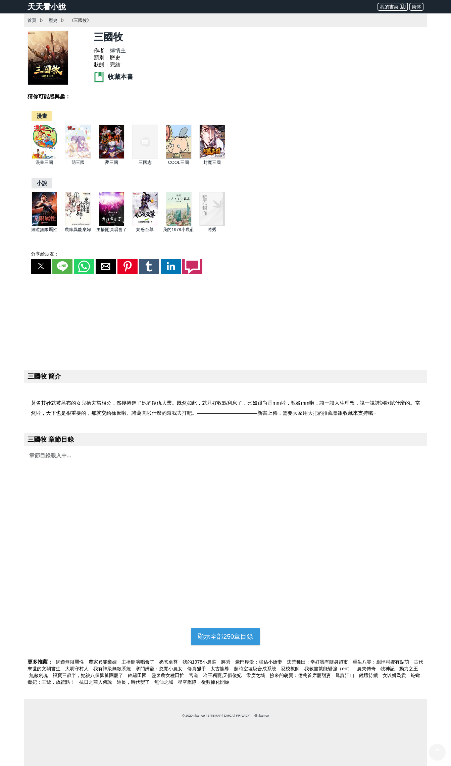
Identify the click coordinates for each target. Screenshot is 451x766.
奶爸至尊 (145, 229)
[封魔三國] (212, 157)
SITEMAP (214, 715)
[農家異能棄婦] (78, 224)
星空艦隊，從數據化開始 (204, 682)
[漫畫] (42, 116)
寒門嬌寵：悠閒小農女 (160, 668)
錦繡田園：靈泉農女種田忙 (157, 675)
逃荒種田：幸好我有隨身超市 (318, 662)
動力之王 (408, 668)
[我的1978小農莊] (179, 224)
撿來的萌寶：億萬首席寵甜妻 (301, 675)
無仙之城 (164, 682)
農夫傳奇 (367, 668)
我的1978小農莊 (178, 229)
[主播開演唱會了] (111, 224)
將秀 (212, 229)
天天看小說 (47, 6)
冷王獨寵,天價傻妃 (223, 675)
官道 (194, 675)
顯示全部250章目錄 (225, 636)
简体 (416, 6)
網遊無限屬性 (44, 229)
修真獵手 (197, 668)
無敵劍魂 (39, 675)
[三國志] (145, 157)
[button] (41, 266)
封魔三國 (212, 162)
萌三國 (78, 162)
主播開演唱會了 (111, 229)
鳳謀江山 (346, 675)
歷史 (53, 20)
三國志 (145, 162)
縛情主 (118, 50)
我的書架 (393, 6)
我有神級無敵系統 (112, 668)
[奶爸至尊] (145, 224)
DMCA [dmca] (229, 715)
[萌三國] (78, 157)
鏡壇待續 (369, 675)
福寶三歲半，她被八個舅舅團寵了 (88, 675)
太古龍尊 (220, 668)
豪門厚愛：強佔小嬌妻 (259, 662)
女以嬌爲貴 (395, 675)
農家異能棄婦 (78, 229)
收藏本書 (113, 76)
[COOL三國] (179, 157)
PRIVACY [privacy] (243, 715)
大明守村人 (77, 668)
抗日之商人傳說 (96, 682)
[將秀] (212, 224)
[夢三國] (111, 157)
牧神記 (388, 668)
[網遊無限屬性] (44, 224)
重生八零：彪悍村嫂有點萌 (381, 662)
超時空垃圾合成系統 (256, 668)
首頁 (32, 20)
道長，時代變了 (134, 682)
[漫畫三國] (44, 157)
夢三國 (111, 162)
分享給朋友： (45, 254)
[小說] (42, 183)
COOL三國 (178, 162)
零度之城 (256, 675)
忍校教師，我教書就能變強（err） (317, 668)
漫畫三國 (44, 162)
